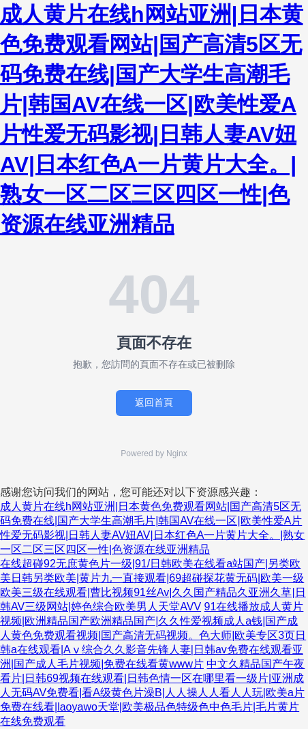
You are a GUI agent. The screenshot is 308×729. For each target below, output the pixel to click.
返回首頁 (154, 402)
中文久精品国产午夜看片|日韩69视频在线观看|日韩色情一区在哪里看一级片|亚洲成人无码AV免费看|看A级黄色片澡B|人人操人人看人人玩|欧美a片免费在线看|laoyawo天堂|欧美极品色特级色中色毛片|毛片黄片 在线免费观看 (152, 692)
